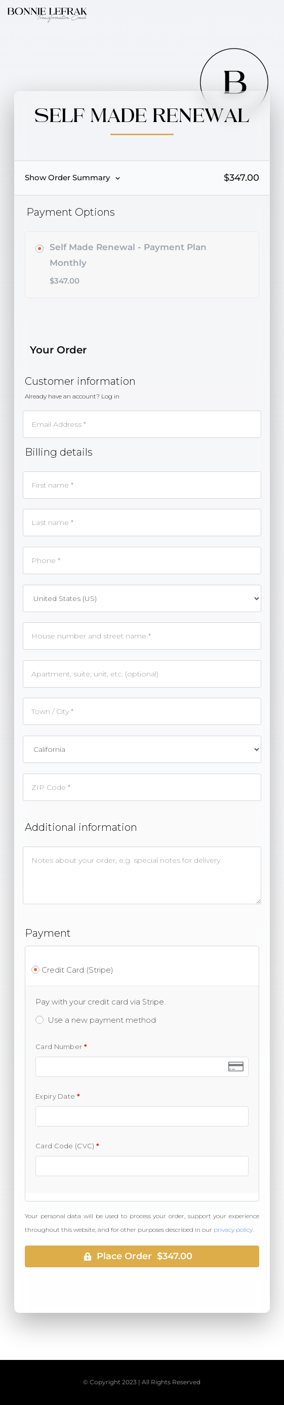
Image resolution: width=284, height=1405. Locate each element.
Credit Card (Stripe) (77, 970)
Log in (110, 396)
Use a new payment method (102, 1020)
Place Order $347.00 (144, 1256)
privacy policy (233, 1229)
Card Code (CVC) (67, 1146)
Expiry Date (57, 1096)
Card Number (61, 1046)
